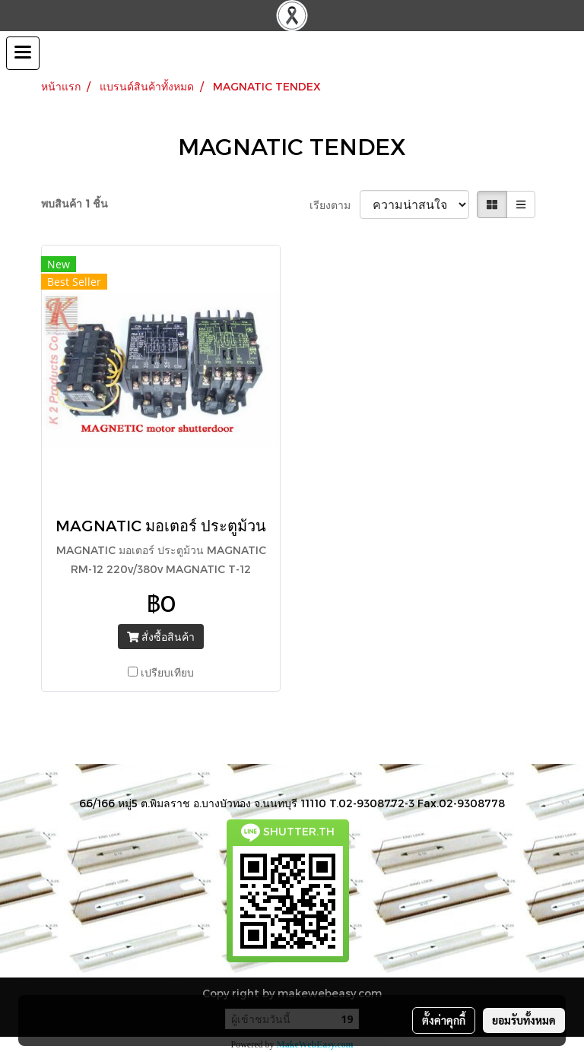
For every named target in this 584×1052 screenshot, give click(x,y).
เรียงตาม (334, 204)
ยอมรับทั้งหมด (524, 1020)
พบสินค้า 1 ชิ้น (74, 203)
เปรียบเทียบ (167, 672)
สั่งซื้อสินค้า (161, 636)
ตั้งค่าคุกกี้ (443, 1020)
